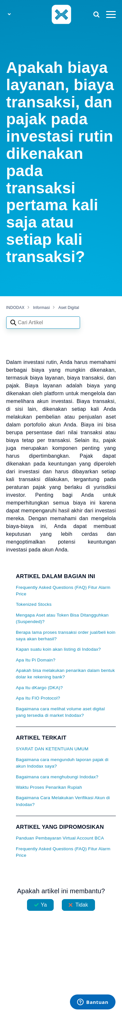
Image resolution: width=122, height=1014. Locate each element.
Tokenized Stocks (34, 604)
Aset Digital (68, 307)
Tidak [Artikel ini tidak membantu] (81, 905)
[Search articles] (43, 322)
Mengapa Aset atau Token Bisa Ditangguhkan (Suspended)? (62, 618)
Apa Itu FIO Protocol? (38, 698)
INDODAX (15, 307)
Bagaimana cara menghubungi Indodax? (57, 776)
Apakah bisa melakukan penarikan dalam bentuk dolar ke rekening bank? (65, 673)
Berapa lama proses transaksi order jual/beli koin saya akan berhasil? (65, 635)
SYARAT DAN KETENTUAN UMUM (52, 748)
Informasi (41, 307)
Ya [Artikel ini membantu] (44, 905)
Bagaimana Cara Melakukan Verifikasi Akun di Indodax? (63, 801)
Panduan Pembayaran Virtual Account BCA (60, 838)
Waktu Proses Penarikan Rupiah (49, 787)
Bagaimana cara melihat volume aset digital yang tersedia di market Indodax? (60, 712)
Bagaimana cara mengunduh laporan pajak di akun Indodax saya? (62, 763)
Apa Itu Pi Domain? (36, 660)
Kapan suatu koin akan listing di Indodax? (58, 649)
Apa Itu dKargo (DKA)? (39, 687)
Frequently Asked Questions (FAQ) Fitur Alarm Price (63, 590)
